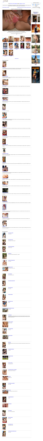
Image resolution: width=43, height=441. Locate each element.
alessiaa (36, 42)
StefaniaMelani (36, 53)
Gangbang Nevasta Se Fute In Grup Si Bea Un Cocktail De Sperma (24, 7)
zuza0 (36, 22)
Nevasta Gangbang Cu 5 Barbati (5, 7)
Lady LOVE (36, 63)
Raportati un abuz (16, 58)
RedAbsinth (36, 32)
